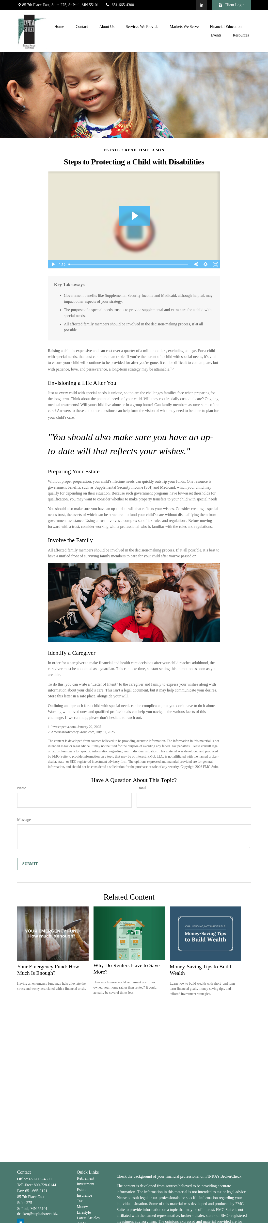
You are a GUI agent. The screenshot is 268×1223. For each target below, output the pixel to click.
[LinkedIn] (201, 5)
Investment (85, 1184)
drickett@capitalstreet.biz (37, 1214)
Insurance (84, 1195)
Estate (81, 1190)
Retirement (85, 1178)
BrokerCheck (231, 1176)
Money (82, 1207)
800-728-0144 (45, 1185)
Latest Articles (88, 1218)
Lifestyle (84, 1212)
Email (141, 788)
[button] (59, 26)
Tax (80, 1201)
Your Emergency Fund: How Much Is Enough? (48, 969)
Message (24, 819)
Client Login (231, 5)
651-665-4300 (119, 5)
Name (22, 788)
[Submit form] (30, 864)
